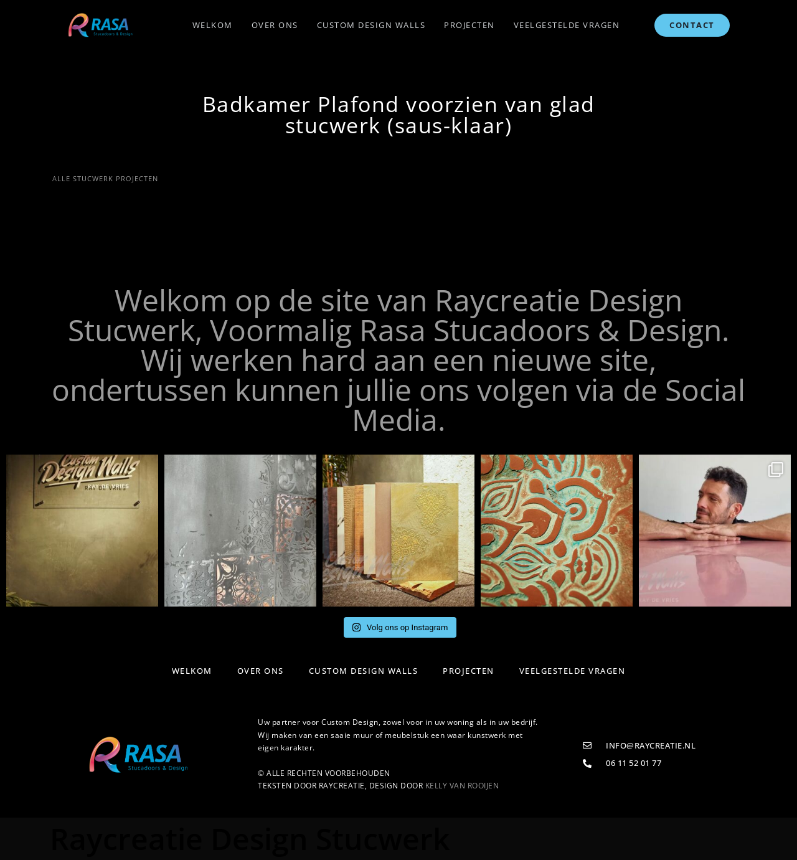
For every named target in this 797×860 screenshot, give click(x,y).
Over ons (275, 25)
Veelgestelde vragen (567, 25)
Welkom (212, 25)
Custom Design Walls (371, 25)
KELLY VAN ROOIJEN (462, 785)
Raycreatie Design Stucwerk (250, 838)
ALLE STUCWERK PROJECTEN (104, 178)
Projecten (469, 25)
